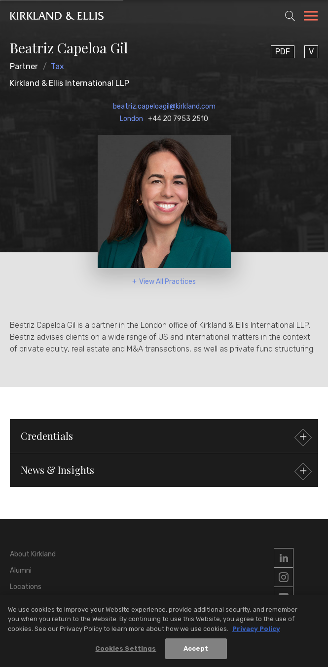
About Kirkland (33, 554)
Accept (196, 650)
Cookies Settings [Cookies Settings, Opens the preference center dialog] (125, 650)
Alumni (21, 570)
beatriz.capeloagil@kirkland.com (164, 106)
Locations (25, 587)
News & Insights (165, 471)
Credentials (165, 437)
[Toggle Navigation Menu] (310, 17)
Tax (57, 66)
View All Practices (167, 281)
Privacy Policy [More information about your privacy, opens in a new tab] (256, 629)
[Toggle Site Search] (290, 16)
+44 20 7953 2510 (178, 119)
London (131, 119)
